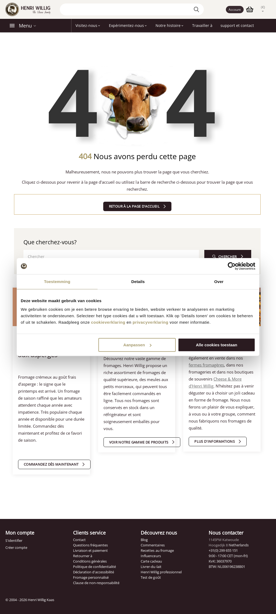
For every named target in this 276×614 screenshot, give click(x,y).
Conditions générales (90, 561)
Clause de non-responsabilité (96, 582)
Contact (79, 539)
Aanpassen (137, 345)
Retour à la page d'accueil (134, 206)
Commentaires (152, 545)
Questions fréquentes (90, 545)
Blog (144, 539)
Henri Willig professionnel (161, 572)
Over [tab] (219, 281)
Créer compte (16, 547)
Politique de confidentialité (94, 566)
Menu (25, 25)
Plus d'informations (214, 441)
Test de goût (151, 577)
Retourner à (82, 555)
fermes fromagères (206, 365)
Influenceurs (151, 555)
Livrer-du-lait (151, 566)
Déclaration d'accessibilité (93, 572)
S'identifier (13, 540)
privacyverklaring (150, 322)
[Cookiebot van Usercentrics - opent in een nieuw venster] (231, 266)
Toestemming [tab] (57, 281)
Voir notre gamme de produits (138, 442)
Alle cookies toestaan (216, 345)
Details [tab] (138, 281)
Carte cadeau (151, 561)
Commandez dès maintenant (51, 464)
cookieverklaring (108, 322)
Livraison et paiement (90, 550)
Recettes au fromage (157, 550)
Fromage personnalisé (91, 577)
